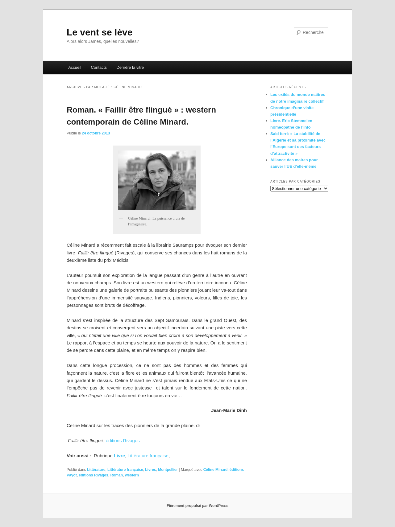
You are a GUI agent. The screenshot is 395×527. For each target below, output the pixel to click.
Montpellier (168, 469)
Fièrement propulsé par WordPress (197, 506)
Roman (116, 475)
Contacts (99, 67)
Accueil (74, 67)
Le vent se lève (99, 32)
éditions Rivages (123, 440)
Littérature (96, 469)
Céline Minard (215, 469)
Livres (150, 469)
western (132, 475)
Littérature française (147, 455)
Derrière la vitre (130, 67)
